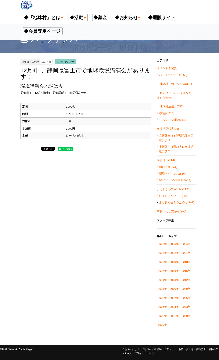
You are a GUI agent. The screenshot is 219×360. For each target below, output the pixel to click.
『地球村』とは (130, 349)
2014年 (162, 279)
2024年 (186, 243)
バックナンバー (65, 61)
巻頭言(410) (166, 113)
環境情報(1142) (166, 160)
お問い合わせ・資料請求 (192, 349)
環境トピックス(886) (172, 173)
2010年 (174, 288)
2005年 (162, 306)
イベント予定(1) (167, 68)
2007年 (174, 297)
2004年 (174, 306)
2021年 (186, 252)
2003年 (186, 306)
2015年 (186, 270)
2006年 (186, 297)
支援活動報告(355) (169, 128)
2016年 (174, 270)
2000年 (186, 315)
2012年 (186, 279)
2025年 (174, 243)
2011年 (162, 288)
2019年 (174, 261)
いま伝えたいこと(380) (173, 196)
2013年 (174, 279)
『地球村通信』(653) (170, 106)
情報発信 (213, 349)
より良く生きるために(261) (176, 202)
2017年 (162, 270)
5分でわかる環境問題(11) (175, 180)
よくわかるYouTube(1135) (173, 189)
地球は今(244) (168, 167)
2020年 (162, 261)
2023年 (162, 252)
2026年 (162, 243)
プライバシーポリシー (146, 353)
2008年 (162, 297)
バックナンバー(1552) (173, 75)
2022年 (174, 252)
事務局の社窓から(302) (171, 211)
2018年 (186, 261)
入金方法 (127, 353)
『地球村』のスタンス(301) (174, 83)
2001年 (174, 315)
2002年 (162, 315)
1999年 (162, 324)
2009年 (186, 288)
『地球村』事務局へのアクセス (159, 349)
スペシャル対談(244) (172, 119)
